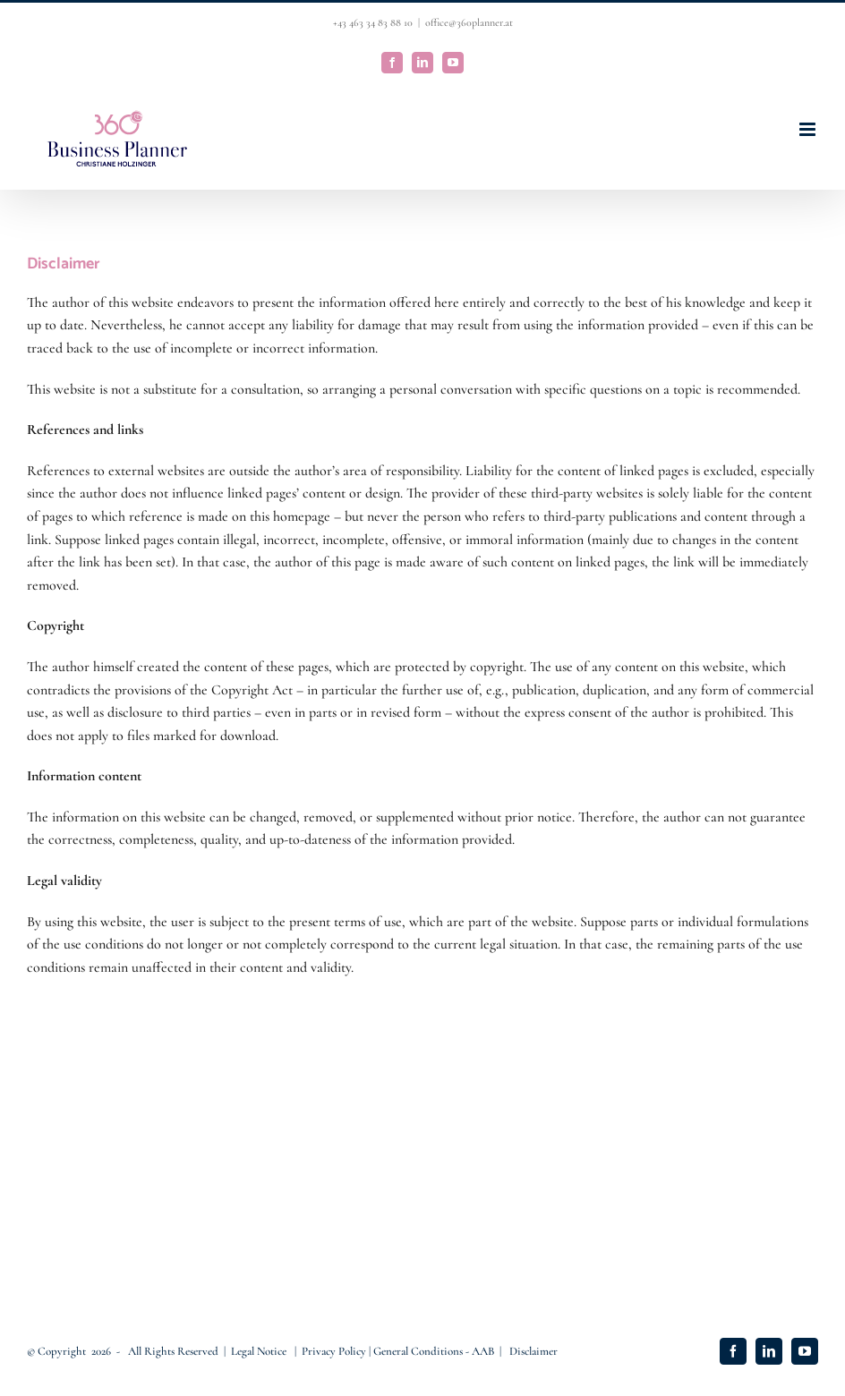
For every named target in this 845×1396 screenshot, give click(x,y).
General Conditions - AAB (433, 1351)
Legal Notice (260, 1351)
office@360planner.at (469, 22)
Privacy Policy (335, 1351)
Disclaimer (533, 1351)
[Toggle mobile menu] (808, 129)
